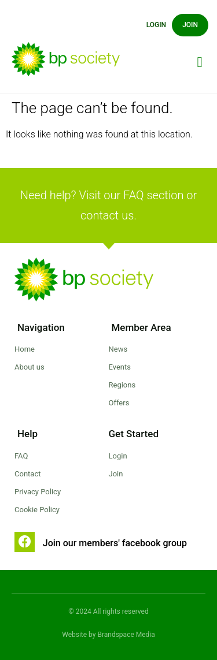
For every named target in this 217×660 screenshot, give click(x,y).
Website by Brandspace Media (108, 635)
